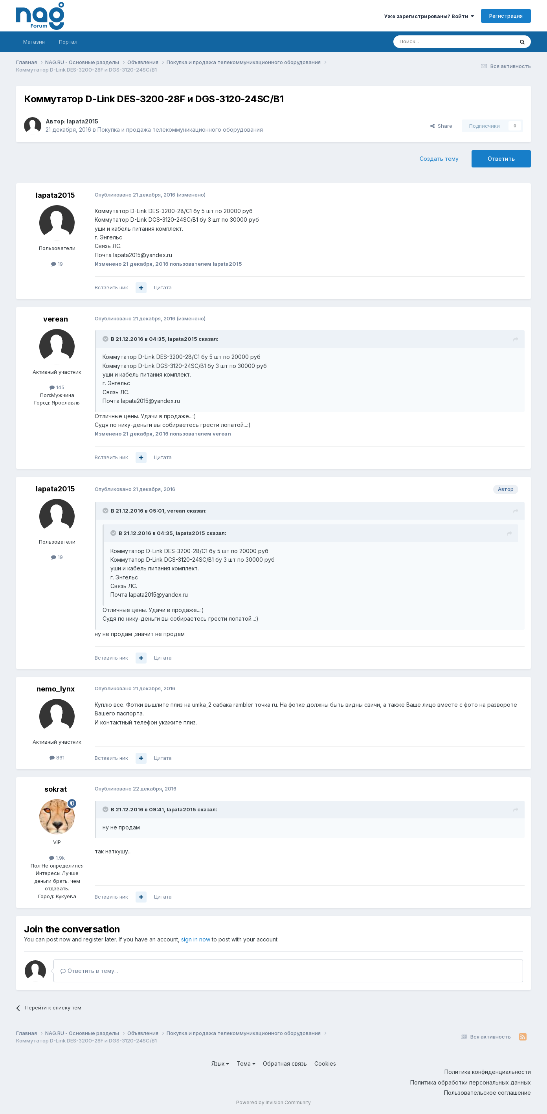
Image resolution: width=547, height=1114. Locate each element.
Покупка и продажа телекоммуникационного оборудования (180, 129)
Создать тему (439, 158)
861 (57, 757)
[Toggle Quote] (106, 339)
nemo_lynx (56, 689)
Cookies (325, 1063)
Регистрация (506, 16)
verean (55, 319)
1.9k (57, 858)
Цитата (163, 287)
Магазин (34, 42)
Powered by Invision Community (273, 1102)
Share (441, 126)
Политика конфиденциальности (487, 1071)
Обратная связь (285, 1063)
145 (57, 387)
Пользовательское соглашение (487, 1092)
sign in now (195, 939)
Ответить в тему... (89, 970)
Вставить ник (111, 287)
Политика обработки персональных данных (470, 1082)
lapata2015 (82, 121)
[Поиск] (431, 41)
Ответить (501, 158)
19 (57, 264)
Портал (68, 42)
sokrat (55, 789)
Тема (246, 1063)
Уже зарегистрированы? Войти (429, 16)
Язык (220, 1063)
